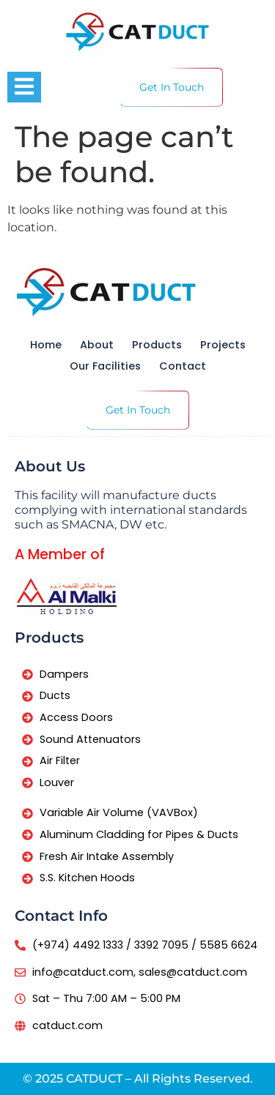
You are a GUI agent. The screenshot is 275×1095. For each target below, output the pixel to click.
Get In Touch (171, 87)
